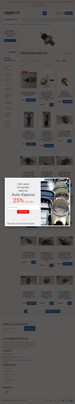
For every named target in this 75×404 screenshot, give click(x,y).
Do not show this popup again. (21, 224)
